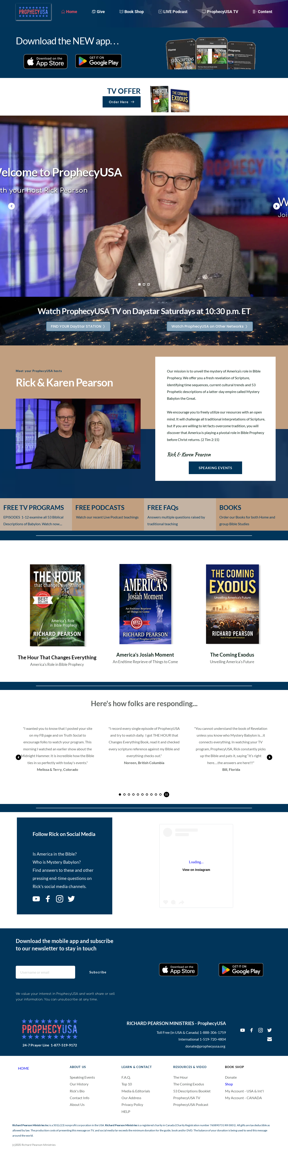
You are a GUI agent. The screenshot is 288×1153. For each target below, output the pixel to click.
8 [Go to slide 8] (151, 794)
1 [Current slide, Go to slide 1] (139, 284)
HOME (23, 1068)
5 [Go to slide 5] (138, 794)
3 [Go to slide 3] (148, 284)
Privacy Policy (132, 1104)
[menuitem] (69, 12)
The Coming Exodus (188, 1084)
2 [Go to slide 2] (144, 284)
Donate (231, 1077)
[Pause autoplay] (166, 794)
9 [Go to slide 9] (156, 794)
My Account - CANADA (244, 1098)
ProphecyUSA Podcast (190, 1104)
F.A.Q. (126, 1077)
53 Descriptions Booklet (192, 1091)
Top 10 (127, 1084)
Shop (229, 1084)
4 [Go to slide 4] (133, 794)
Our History (79, 1084)
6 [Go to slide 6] (142, 794)
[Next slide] (276, 206)
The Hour (180, 1077)
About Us (77, 1104)
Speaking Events (82, 1077)
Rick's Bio (77, 1091)
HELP (126, 1111)
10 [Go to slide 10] (160, 794)
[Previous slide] (11, 206)
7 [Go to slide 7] (147, 794)
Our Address (131, 1098)
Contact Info (79, 1098)
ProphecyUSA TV (186, 1098)
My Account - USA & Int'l (244, 1091)
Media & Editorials (136, 1091)
